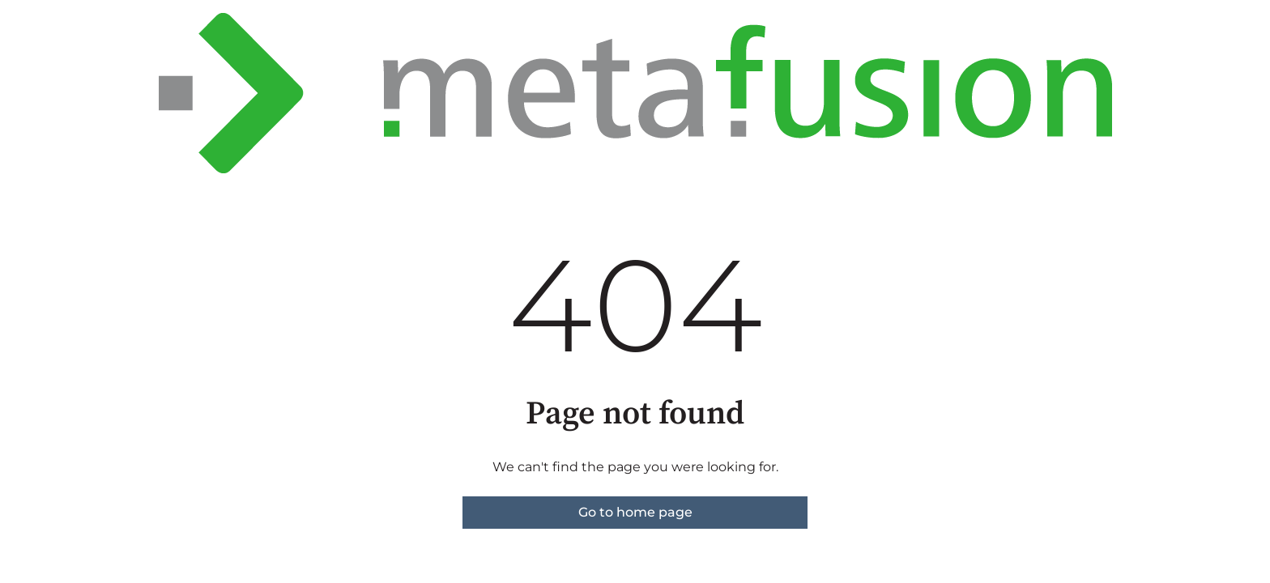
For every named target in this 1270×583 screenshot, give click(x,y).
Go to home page (635, 512)
